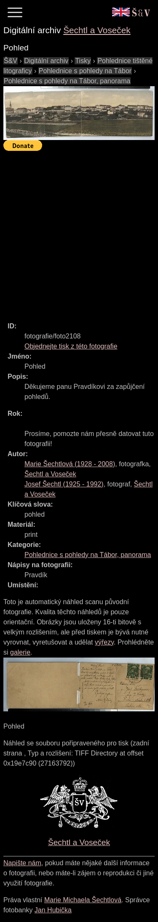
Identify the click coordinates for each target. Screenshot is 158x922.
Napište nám (22, 863)
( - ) (69, 464)
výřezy (104, 642)
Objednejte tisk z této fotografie (71, 346)
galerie (20, 652)
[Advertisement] (79, 233)
